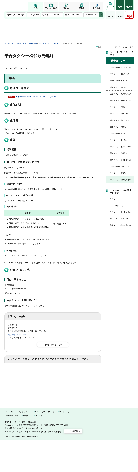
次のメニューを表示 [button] (101, 14)
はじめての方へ (24, 443)
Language (120, 16)
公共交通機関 (32, 43)
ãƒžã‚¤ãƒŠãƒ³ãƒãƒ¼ (16, 15)
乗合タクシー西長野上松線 (120, 160)
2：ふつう (33, 371)
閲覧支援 (110, 16)
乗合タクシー (58, 43)
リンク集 (9, 443)
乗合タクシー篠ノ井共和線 (120, 147)
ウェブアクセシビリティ (44, 443)
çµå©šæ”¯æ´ (91, 15)
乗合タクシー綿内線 (118, 127)
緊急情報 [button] (129, 16)
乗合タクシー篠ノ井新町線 (120, 94)
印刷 (99, 47)
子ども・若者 (51, 8)
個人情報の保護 (12, 447)
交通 (24, 43)
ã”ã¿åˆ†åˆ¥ (33, 15)
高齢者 (66, 8)
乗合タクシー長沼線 (118, 133)
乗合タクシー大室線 (118, 107)
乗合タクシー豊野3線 (118, 173)
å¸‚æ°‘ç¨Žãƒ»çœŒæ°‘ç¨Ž (52, 15)
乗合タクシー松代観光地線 (120, 180)
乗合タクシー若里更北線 (119, 166)
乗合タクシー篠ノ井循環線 (120, 67)
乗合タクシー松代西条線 (119, 114)
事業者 (82, 8)
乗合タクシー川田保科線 (119, 74)
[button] (120, 5)
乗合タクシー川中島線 (118, 140)
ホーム (6, 43)
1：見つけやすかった (20, 380)
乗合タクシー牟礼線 (118, 87)
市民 (36, 8)
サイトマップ (64, 443)
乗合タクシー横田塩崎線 (119, 120)
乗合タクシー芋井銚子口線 (120, 100)
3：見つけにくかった (59, 380)
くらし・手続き (16, 43)
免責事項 (26, 447)
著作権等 (38, 447)
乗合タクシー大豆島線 (118, 81)
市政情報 (96, 8)
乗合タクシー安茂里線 (118, 153)
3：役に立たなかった (53, 371)
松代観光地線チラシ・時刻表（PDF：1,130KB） (37, 97)
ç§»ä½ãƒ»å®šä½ (73, 15)
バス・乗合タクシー (45, 43)
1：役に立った (17, 371)
